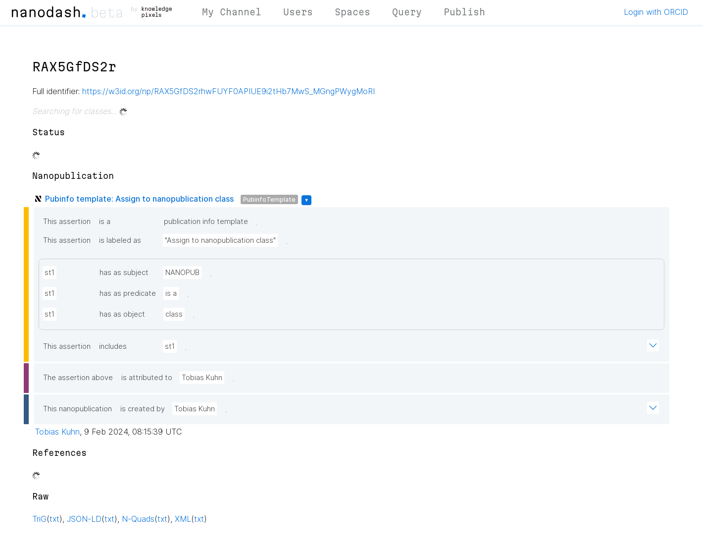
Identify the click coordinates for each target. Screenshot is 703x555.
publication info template (206, 221)
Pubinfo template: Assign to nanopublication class (139, 199)
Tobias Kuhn (202, 377)
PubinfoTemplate (269, 199)
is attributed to (146, 377)
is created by (142, 408)
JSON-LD (84, 519)
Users (298, 12)
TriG (39, 519)
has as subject (124, 272)
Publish (464, 12)
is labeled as (120, 240)
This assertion (67, 221)
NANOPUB (182, 272)
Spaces (352, 12)
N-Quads (138, 519)
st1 (49, 272)
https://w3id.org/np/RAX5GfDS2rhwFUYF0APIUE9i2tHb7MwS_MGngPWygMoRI (228, 91)
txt (54, 519)
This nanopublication (77, 408)
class (174, 314)
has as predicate (128, 293)
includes (113, 346)
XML (183, 519)
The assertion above (78, 377)
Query (407, 12)
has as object (122, 314)
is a (104, 221)
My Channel (231, 12)
